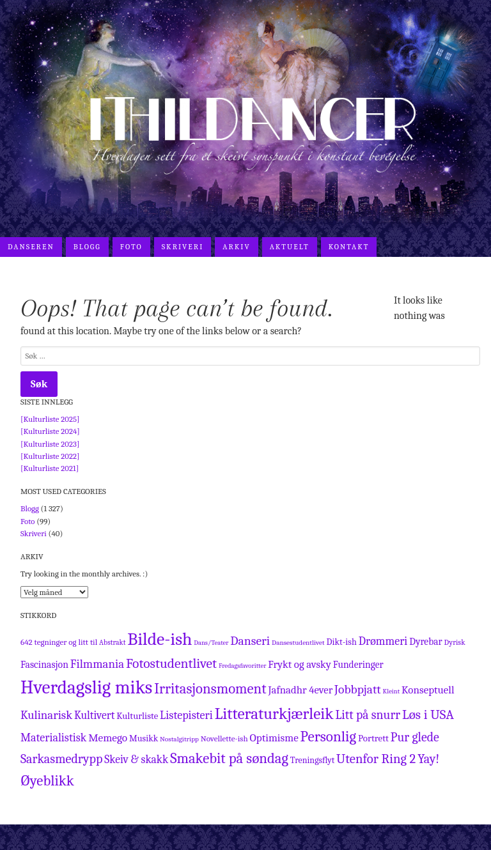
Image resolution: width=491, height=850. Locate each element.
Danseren (31, 246)
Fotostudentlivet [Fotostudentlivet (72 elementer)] (171, 663)
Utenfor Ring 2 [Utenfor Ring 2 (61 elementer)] (376, 758)
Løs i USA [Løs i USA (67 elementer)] (428, 714)
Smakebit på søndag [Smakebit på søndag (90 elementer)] (229, 758)
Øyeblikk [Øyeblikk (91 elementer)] (47, 781)
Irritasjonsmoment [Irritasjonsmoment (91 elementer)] (210, 689)
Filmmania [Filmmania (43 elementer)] (97, 664)
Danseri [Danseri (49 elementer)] (250, 640)
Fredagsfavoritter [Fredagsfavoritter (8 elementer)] (242, 665)
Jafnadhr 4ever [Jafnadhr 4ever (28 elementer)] (301, 690)
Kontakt (349, 246)
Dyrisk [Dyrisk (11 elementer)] (454, 642)
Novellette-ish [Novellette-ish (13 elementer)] (224, 738)
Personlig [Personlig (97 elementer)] (328, 736)
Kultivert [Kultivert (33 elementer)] (94, 715)
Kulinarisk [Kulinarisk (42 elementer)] (46, 715)
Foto (131, 246)
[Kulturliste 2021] (49, 468)
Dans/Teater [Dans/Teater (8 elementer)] (211, 642)
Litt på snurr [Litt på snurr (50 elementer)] (367, 714)
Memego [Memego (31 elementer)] (107, 737)
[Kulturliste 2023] (49, 444)
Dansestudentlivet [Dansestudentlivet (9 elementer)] (298, 642)
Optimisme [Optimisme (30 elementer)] (273, 738)
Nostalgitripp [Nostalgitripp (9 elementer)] (179, 739)
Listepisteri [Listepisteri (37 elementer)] (186, 715)
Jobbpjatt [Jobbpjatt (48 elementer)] (357, 689)
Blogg (87, 246)
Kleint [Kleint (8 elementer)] (391, 691)
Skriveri (183, 246)
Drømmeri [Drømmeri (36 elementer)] (383, 641)
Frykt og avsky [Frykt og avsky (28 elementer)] (299, 664)
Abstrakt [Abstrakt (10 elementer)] (112, 642)
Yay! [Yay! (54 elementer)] (428, 759)
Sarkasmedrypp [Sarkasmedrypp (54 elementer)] (61, 759)
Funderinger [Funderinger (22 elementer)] (358, 664)
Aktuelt (289, 246)
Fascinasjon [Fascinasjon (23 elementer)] (44, 664)
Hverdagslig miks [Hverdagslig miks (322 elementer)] (86, 687)
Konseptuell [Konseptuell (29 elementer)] (428, 690)
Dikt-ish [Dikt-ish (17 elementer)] (341, 642)
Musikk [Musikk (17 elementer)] (143, 738)
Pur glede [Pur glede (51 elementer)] (415, 737)
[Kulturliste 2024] (50, 431)
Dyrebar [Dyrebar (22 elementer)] (425, 641)
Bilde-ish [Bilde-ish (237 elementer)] (159, 639)
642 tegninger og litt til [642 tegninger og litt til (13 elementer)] (58, 642)
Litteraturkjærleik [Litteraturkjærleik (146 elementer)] (274, 713)
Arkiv (236, 246)
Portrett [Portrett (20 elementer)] (373, 738)
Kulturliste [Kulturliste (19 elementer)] (137, 716)
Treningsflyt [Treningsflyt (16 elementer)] (312, 760)
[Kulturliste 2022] (50, 456)
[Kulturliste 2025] (50, 419)
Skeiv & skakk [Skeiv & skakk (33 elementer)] (136, 759)
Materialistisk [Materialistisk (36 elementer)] (53, 738)
